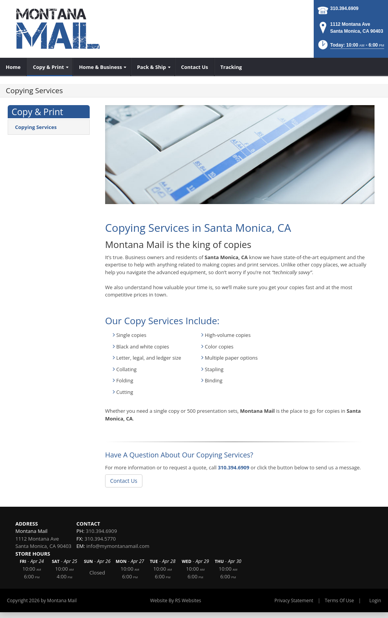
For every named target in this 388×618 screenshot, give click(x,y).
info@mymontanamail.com (117, 546)
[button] (351, 47)
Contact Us (123, 480)
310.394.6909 (344, 8)
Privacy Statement (293, 600)
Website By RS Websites (175, 600)
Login (375, 600)
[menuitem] (13, 67)
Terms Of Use (339, 600)
